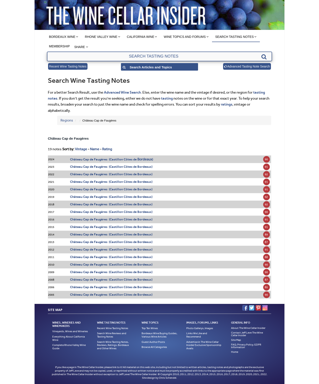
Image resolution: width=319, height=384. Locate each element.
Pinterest (258, 308)
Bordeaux (144, 159)
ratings (226, 104)
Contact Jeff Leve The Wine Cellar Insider (247, 334)
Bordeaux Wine (62, 37)
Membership (59, 46)
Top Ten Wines (150, 328)
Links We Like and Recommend (196, 335)
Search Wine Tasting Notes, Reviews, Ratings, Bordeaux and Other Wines (113, 345)
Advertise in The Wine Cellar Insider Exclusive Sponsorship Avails (203, 345)
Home (234, 351)
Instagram (265, 308)
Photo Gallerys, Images (199, 328)
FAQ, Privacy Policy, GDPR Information (246, 346)
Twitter (251, 308)
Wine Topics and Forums (185, 37)
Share (79, 47)
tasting (167, 98)
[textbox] (159, 56)
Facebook (245, 308)
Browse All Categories (154, 347)
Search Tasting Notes (234, 37)
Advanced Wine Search (122, 92)
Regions (66, 120)
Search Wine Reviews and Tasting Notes (111, 335)
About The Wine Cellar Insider (248, 328)
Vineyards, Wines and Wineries (70, 331)
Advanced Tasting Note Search (247, 66)
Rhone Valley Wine (101, 37)
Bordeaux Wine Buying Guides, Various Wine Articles (159, 335)
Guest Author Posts (153, 341)
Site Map (236, 340)
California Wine (140, 37)
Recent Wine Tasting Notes (68, 66)
